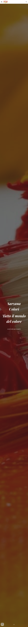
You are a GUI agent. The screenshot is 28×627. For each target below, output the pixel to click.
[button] (1, 2)
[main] (14, 313)
